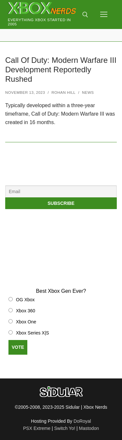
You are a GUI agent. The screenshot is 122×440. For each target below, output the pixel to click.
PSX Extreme (36, 428)
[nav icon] (103, 14)
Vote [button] (18, 347)
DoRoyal (82, 421)
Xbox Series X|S (32, 332)
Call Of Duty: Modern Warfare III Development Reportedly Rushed (60, 69)
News (88, 92)
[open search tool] (85, 15)
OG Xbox (25, 299)
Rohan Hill (63, 92)
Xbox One (26, 321)
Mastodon (89, 428)
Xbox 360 (25, 310)
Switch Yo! (64, 428)
